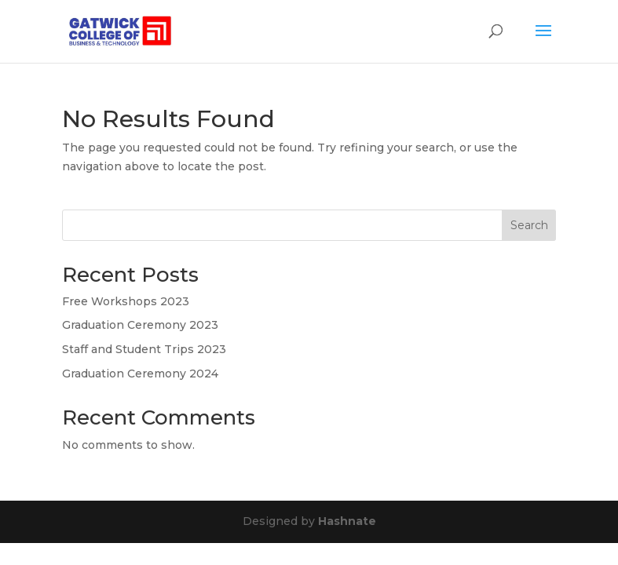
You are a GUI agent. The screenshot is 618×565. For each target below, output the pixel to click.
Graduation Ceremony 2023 (140, 325)
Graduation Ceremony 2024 (140, 373)
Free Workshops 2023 (125, 301)
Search (529, 225)
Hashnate (347, 521)
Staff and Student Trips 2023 (144, 349)
